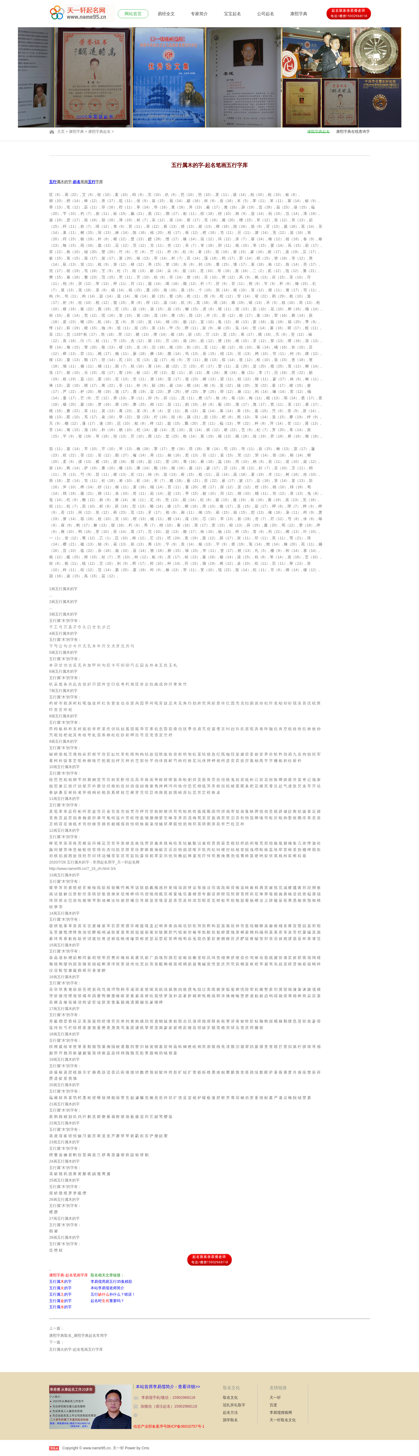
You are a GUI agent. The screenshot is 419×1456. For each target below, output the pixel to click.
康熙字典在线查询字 (353, 131)
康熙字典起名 (99, 131)
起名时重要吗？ (107, 1301)
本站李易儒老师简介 (107, 1288)
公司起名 (265, 13)
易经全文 (166, 13)
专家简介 (199, 13)
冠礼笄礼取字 (234, 1405)
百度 (273, 1405)
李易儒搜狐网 (281, 1412)
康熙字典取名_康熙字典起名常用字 (78, 1335)
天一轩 (275, 1397)
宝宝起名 (232, 13)
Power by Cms (137, 1448)
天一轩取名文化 (283, 1420)
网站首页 (133, 13)
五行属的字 (60, 1281)
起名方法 (230, 1412)
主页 (61, 131)
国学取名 (230, 1420)
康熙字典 (298, 13)
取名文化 (230, 1397)
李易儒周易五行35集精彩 (111, 1281)
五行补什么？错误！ (113, 1294)
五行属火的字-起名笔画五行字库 (76, 1349)
